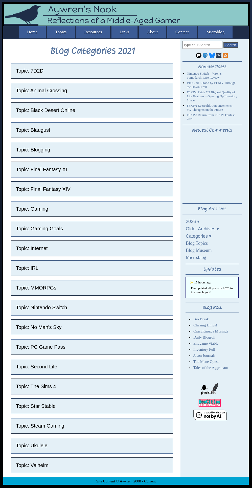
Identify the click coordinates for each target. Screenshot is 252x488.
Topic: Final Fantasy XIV (43, 189)
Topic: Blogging (33, 149)
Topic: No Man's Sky (39, 327)
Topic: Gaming (32, 209)
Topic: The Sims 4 (36, 386)
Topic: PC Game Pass (40, 347)
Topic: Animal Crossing (41, 90)
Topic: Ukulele (32, 445)
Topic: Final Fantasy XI (41, 169)
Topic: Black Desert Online (45, 110)
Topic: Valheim (32, 465)
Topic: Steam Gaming (40, 426)
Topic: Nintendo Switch (41, 307)
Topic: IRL (27, 268)
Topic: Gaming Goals (39, 228)
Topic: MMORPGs (36, 288)
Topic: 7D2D (29, 71)
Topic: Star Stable (36, 406)
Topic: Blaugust (33, 130)
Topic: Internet (32, 248)
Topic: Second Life (36, 366)
